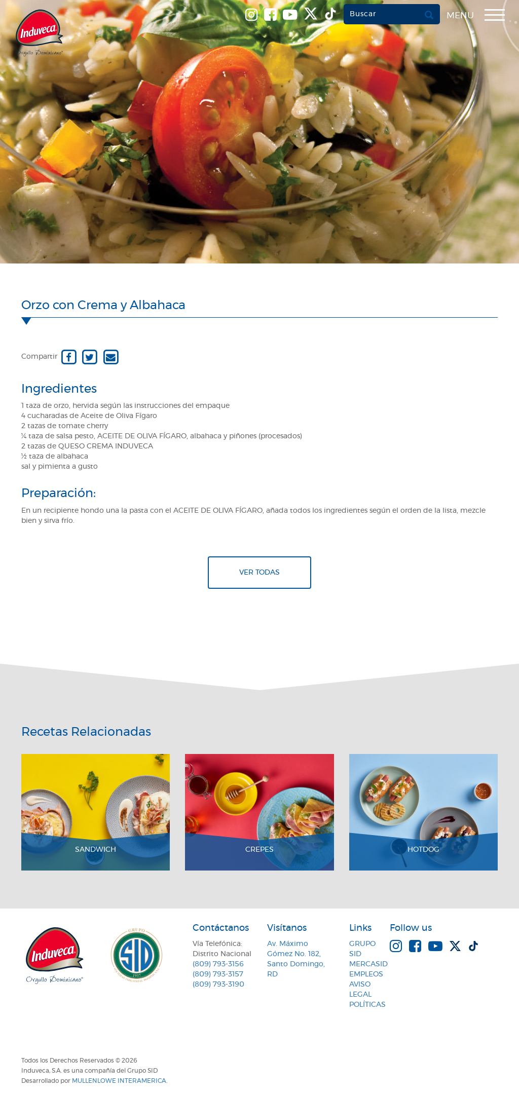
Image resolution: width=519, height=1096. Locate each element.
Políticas (367, 1004)
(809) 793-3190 (218, 984)
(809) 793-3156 (218, 964)
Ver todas (259, 572)
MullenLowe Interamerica (119, 1081)
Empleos (366, 974)
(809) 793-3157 (218, 974)
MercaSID (368, 964)
